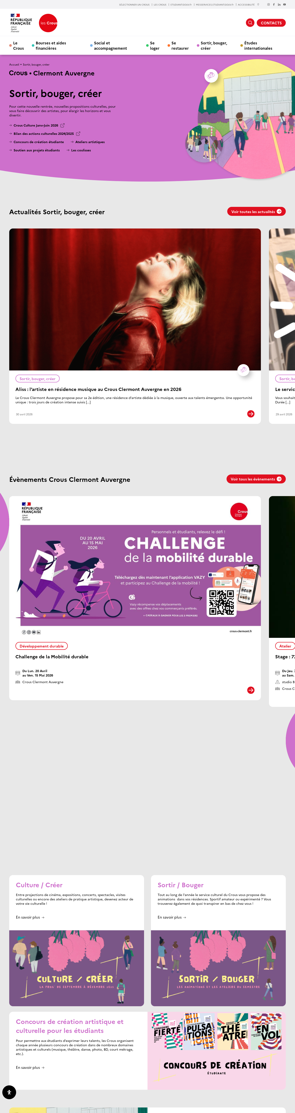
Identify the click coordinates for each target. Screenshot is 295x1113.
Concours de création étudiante (39, 142)
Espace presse (192, 1085)
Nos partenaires (262, 1078)
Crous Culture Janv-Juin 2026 (36, 125)
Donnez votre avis (162, 1085)
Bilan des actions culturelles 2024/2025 (44, 133)
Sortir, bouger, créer (214, 45)
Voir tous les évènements (256, 478)
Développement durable (42, 645)
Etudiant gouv (186, 1078)
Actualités (236, 1078)
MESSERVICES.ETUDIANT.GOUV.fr (215, 4)
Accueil (14, 64)
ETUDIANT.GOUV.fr (181, 4)
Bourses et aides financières (51, 45)
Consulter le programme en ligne (183, 1024)
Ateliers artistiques (90, 142)
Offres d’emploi (250, 1085)
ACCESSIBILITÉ (249, 4)
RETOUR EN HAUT (268, 1061)
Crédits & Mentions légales (73, 1106)
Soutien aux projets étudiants (37, 150)
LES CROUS (160, 4)
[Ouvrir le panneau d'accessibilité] (9, 1092)
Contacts (135, 1085)
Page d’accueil (138, 1078)
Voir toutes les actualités (256, 211)
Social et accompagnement (110, 45)
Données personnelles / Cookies (30, 1106)
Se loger (154, 45)
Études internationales (258, 45)
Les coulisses (81, 150)
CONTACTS (271, 22)
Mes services (213, 1078)
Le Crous (18, 45)
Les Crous (162, 1078)
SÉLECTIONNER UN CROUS (134, 4)
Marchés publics (220, 1085)
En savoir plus (28, 782)
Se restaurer (180, 45)
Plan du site (102, 1106)
